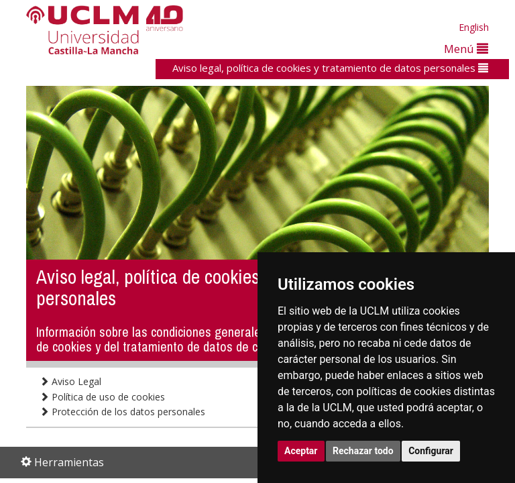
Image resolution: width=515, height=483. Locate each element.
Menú (466, 48)
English (474, 27)
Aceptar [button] (301, 450)
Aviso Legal (70, 381)
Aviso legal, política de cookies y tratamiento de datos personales (330, 67)
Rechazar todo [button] (363, 450)
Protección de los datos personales (122, 411)
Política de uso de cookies (102, 396)
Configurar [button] (430, 450)
